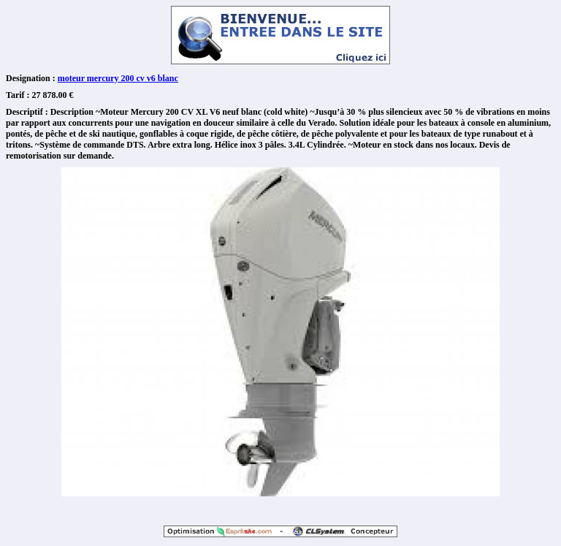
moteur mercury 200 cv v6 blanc (118, 78)
